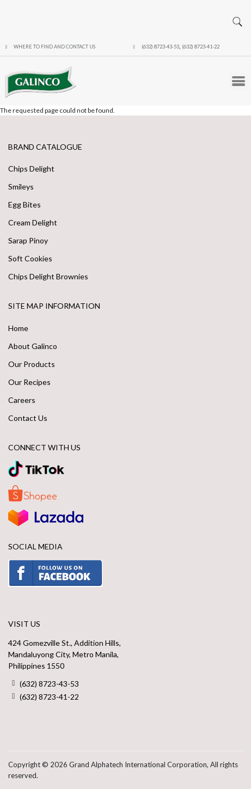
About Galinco (32, 346)
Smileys (21, 186)
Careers (21, 400)
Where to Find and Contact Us (54, 47)
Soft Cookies (30, 258)
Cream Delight (32, 222)
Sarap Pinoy (28, 240)
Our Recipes (29, 382)
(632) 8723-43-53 (160, 47)
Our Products (31, 364)
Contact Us (27, 418)
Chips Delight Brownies (48, 276)
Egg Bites (24, 204)
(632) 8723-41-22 (200, 47)
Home (18, 328)
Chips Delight (31, 168)
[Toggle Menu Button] (238, 81)
